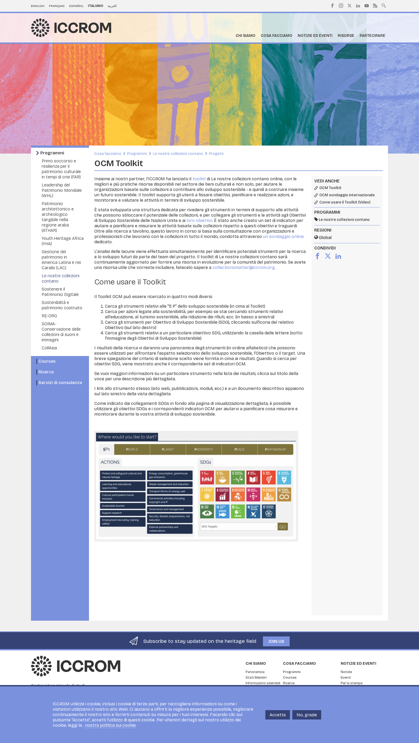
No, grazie (307, 714)
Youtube (366, 5)
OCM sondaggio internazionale (347, 195)
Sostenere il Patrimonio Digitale (60, 292)
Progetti (216, 153)
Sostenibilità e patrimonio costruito (62, 305)
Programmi (52, 152)
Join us (276, 641)
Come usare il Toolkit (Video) (344, 202)
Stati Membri (256, 677)
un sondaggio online (283, 236)
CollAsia (49, 347)
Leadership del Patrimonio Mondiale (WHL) (62, 190)
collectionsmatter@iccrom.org (243, 267)
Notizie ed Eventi (315, 35)
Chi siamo (245, 35)
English (37, 6)
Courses (47, 361)
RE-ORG (49, 315)
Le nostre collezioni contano (178, 153)
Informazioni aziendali (263, 683)
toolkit (199, 178)
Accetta (278, 714)
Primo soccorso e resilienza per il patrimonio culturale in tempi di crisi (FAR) (61, 168)
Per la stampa (352, 683)
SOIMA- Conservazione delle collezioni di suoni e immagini (61, 331)
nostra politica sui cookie (110, 725)
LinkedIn (358, 5)
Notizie (346, 672)
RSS (375, 5)
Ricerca (46, 371)
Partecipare (372, 35)
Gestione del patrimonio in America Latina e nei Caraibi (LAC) (61, 259)
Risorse (346, 35)
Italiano (95, 6)
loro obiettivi (199, 220)
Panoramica (255, 672)
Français (57, 6)
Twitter (349, 5)
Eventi (346, 677)
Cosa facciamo (276, 35)
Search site (384, 5)
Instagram (341, 5)
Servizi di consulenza (60, 382)
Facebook (332, 5)
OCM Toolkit (330, 188)
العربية (112, 6)
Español (76, 6)
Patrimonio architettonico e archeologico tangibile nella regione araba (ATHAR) (58, 217)
